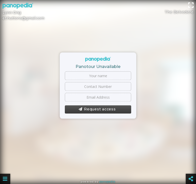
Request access (97, 109)
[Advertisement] (98, 11)
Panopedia (107, 181)
